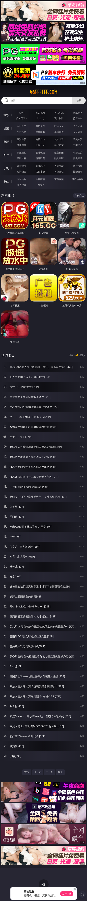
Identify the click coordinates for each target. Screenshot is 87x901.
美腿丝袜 (21, 158)
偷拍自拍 (40, 139)
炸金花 (40, 118)
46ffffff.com (43, 92)
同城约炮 (21, 179)
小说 (6, 168)
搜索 (79, 100)
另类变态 (77, 145)
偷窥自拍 (21, 152)
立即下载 (66, 893)
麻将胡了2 (21, 118)
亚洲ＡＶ (21, 126)
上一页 (37, 772)
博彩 (6, 115)
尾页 (60, 772)
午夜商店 (40, 179)
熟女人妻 (21, 131)
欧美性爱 (77, 139)
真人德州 (40, 112)
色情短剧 (40, 184)
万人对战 (59, 112)
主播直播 (59, 131)
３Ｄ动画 (77, 126)
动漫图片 (77, 152)
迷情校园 (21, 171)
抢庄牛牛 (77, 118)
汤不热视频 (78, 179)
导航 (6, 181)
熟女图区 (59, 158)
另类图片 (77, 158)
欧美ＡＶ (59, 126)
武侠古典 (77, 165)
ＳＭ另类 (77, 131)
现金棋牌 (59, 118)
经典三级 (40, 145)
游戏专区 (77, 112)
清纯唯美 (40, 158)
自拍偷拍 (40, 126)
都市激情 (21, 165)
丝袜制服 (40, 131)
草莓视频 (59, 179)
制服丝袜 (21, 145)
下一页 (49, 772)
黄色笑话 (59, 171)
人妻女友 (59, 165)
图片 (6, 155)
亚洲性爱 (21, 139)
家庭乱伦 (40, 165)
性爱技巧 (77, 171)
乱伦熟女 (59, 145)
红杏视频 (21, 184)
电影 (6, 142)
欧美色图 (59, 152)
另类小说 (40, 171)
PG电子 (22, 112)
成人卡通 (59, 139)
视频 (6, 128)
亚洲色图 (40, 152)
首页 (26, 772)
